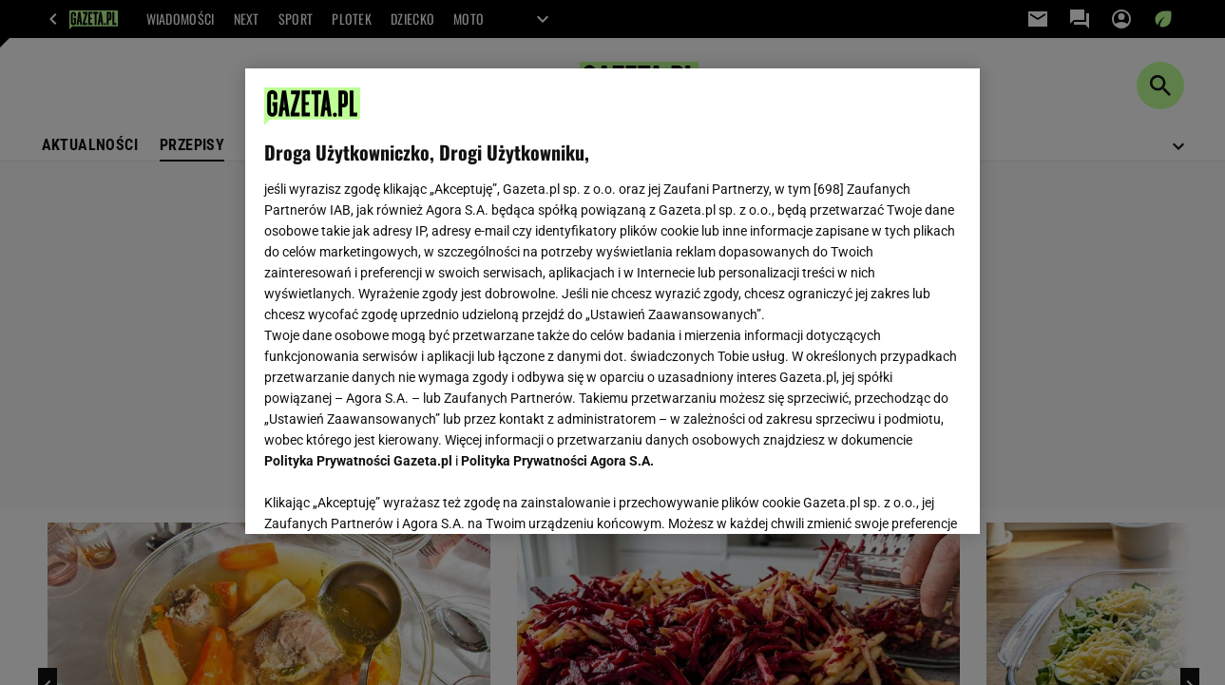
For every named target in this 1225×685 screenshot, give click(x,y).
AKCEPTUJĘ (896, 496)
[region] (612, 301)
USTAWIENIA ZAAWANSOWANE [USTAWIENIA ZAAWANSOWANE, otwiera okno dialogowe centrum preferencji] (388, 496)
